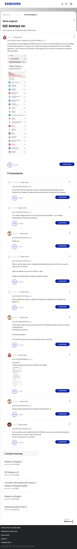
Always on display (12, 496)
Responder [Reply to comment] (62, 197)
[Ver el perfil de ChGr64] (15, 208)
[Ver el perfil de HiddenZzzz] (16, 182)
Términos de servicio (9, 531)
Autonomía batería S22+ (15, 507)
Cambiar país (6, 542)
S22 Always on (11, 472)
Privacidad (5, 535)
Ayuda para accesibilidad (10, 528)
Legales (4, 539)
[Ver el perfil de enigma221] (16, 233)
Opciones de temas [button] (70, 19)
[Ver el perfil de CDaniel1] (15, 425)
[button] (71, 36)
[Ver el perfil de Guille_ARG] (16, 257)
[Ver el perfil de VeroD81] (10, 37)
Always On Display (13, 461)
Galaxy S (42, 40)
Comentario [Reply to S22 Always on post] (67, 164)
